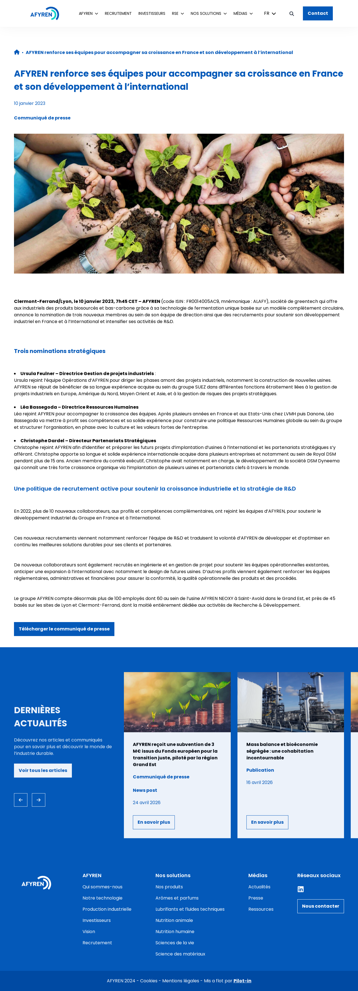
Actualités (259, 887)
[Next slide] (38, 800)
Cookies (148, 981)
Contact (318, 13)
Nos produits (169, 887)
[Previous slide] (20, 800)
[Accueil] (47, 13)
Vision (89, 931)
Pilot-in (242, 981)
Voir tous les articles (43, 770)
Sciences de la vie (175, 943)
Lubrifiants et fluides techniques (190, 909)
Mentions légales (180, 981)
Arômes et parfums (177, 898)
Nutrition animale (174, 920)
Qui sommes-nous (103, 887)
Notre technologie (103, 898)
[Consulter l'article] (177, 755)
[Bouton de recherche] (291, 13)
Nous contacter (320, 906)
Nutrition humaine (175, 931)
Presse (255, 898)
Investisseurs (151, 13)
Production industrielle (107, 909)
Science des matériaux (180, 954)
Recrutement (118, 13)
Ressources (261, 909)
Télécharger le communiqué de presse (64, 629)
